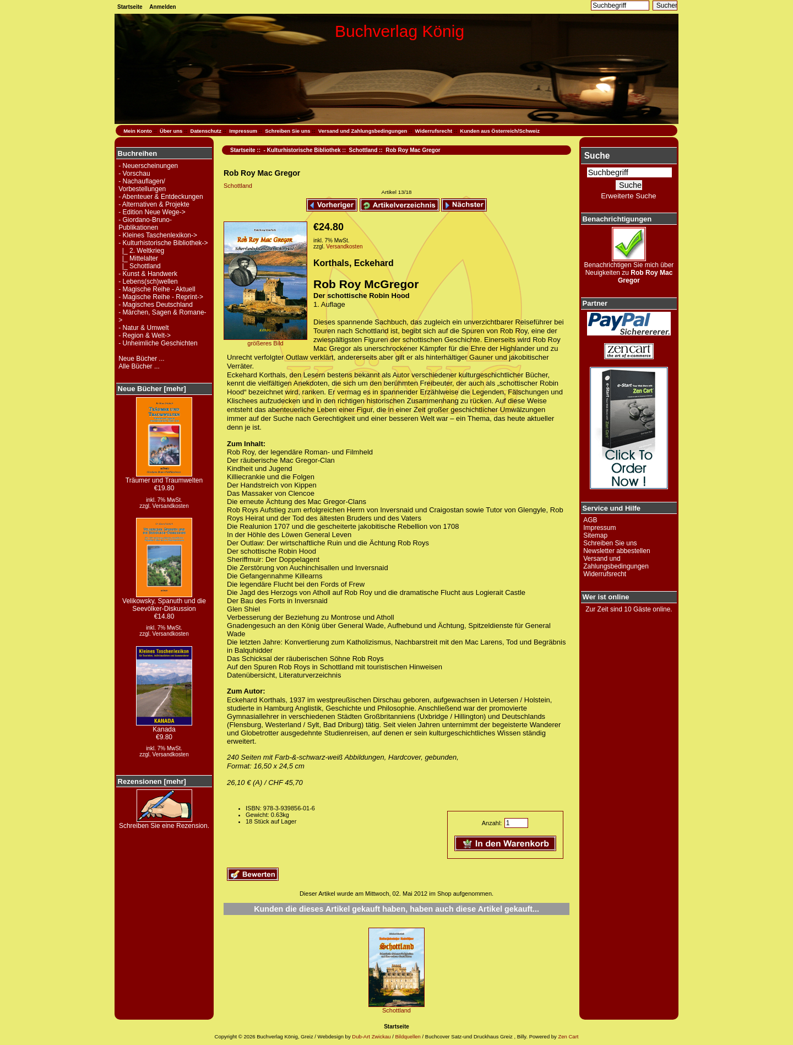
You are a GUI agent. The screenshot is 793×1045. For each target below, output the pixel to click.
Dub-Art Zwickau (371, 1036)
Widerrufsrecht (433, 131)
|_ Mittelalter (138, 258)
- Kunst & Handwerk (147, 274)
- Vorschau (134, 173)
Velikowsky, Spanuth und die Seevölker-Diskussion (164, 602)
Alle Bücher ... (139, 366)
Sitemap (595, 535)
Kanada (164, 726)
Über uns (171, 131)
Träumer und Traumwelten (164, 477)
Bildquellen (407, 1036)
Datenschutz (206, 131)
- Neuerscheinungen (148, 166)
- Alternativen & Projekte (153, 204)
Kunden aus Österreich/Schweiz (500, 131)
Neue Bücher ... (141, 358)
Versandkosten (171, 506)
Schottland (363, 150)
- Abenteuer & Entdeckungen (160, 197)
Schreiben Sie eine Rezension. (164, 823)
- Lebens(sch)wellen (147, 281)
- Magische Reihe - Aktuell (156, 289)
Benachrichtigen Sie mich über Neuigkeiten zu (629, 269)
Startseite (130, 7)
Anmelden (162, 7)
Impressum (243, 131)
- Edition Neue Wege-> (152, 212)
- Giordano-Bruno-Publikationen (145, 223)
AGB (590, 520)
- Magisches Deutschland (155, 304)
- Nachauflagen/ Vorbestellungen (142, 185)
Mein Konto (137, 131)
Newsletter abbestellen (616, 551)
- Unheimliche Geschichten (157, 343)
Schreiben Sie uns (287, 131)
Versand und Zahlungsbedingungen (363, 131)
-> (163, 243)
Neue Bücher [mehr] (152, 389)
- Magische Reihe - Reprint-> (160, 297)
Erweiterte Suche (628, 196)
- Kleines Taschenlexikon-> (157, 235)
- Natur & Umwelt (143, 328)
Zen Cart (568, 1036)
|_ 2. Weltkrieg (141, 251)
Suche (597, 155)
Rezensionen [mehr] (152, 781)
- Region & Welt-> (144, 335)
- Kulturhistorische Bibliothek (302, 150)
